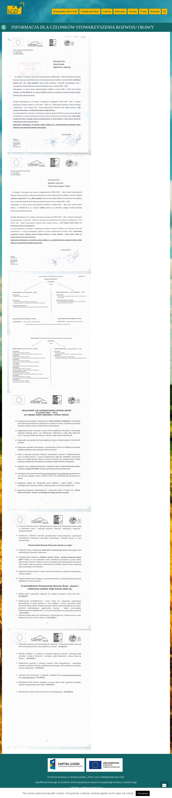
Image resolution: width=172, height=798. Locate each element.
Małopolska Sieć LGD (65, 11)
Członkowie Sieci (90, 11)
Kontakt (154, 11)
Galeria (107, 11)
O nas (143, 11)
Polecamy (120, 11)
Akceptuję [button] (143, 793)
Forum (132, 11)
